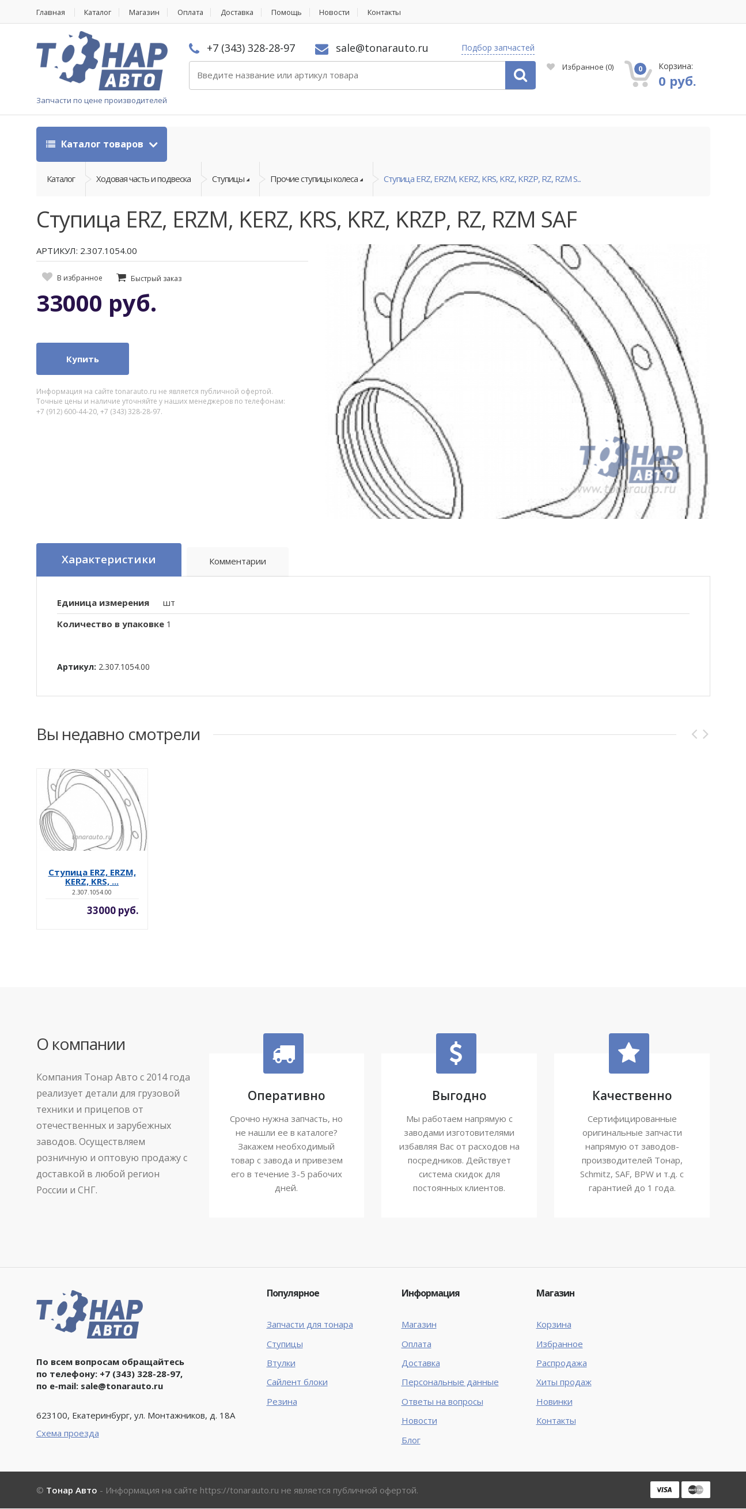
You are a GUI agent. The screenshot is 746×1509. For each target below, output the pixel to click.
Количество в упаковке (110, 624)
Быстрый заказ (156, 279)
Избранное (580, 67)
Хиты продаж (564, 1382)
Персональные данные (450, 1382)
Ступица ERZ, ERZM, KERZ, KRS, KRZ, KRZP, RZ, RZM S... (482, 179)
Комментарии (238, 562)
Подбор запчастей (498, 47)
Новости (345, 12)
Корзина (553, 1324)
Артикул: (76, 667)
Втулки (281, 1363)
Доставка (245, 12)
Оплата (196, 12)
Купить (82, 360)
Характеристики (109, 560)
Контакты (396, 12)
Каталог (100, 12)
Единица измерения (103, 603)
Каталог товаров (96, 144)
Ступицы (285, 1343)
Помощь (296, 12)
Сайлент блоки (297, 1382)
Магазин (149, 12)
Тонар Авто (71, 1490)
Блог (411, 1440)
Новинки (554, 1402)
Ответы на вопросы (442, 1402)
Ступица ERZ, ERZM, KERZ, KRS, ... (92, 876)
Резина (282, 1402)
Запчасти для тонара (310, 1324)
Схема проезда (67, 1433)
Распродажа (561, 1363)
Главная (51, 12)
